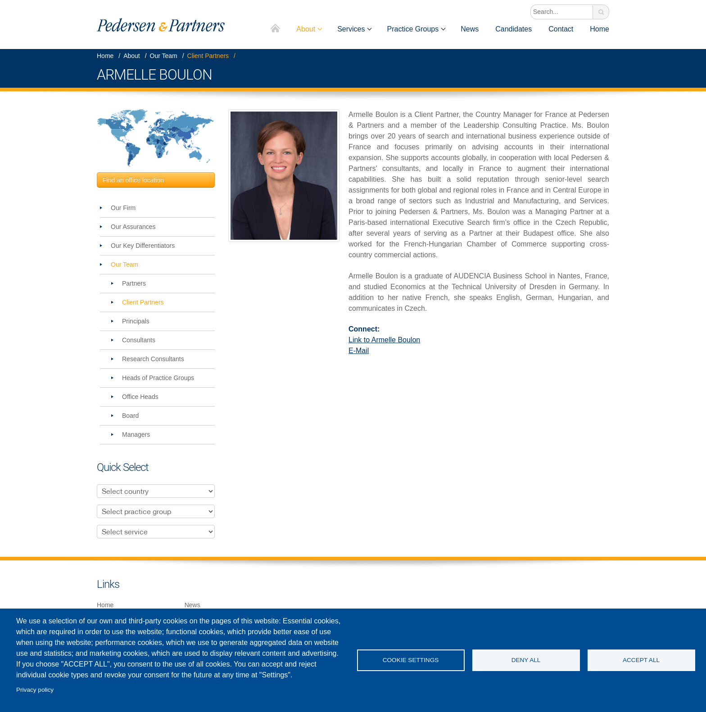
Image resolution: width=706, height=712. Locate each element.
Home (275, 29)
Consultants (138, 340)
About (305, 29)
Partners (134, 283)
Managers (136, 434)
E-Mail (358, 350)
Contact (560, 29)
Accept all (641, 660)
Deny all (526, 660)
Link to (384, 340)
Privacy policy (35, 689)
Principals (135, 321)
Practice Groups (413, 29)
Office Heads (140, 396)
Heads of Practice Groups (158, 377)
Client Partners (208, 55)
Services (351, 29)
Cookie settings (411, 660)
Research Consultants (153, 359)
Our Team (163, 55)
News (470, 29)
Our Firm (123, 207)
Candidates (513, 29)
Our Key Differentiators (143, 245)
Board (130, 415)
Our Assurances (133, 226)
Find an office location (133, 180)
